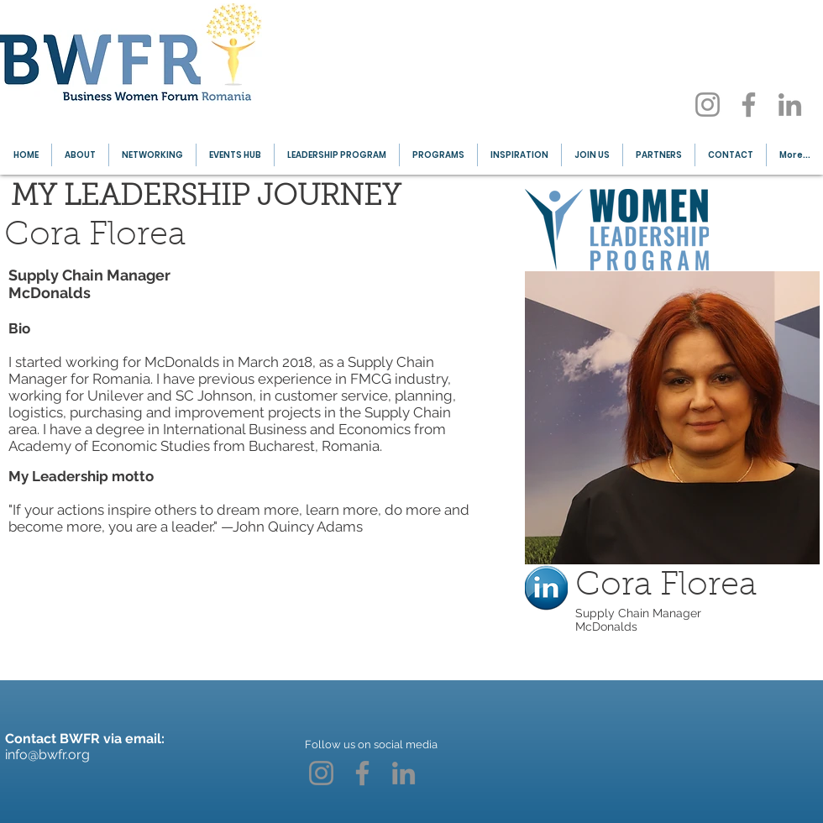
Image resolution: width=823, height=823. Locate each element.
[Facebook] (748, 104)
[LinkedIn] (789, 104)
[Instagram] (707, 104)
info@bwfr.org (47, 755)
